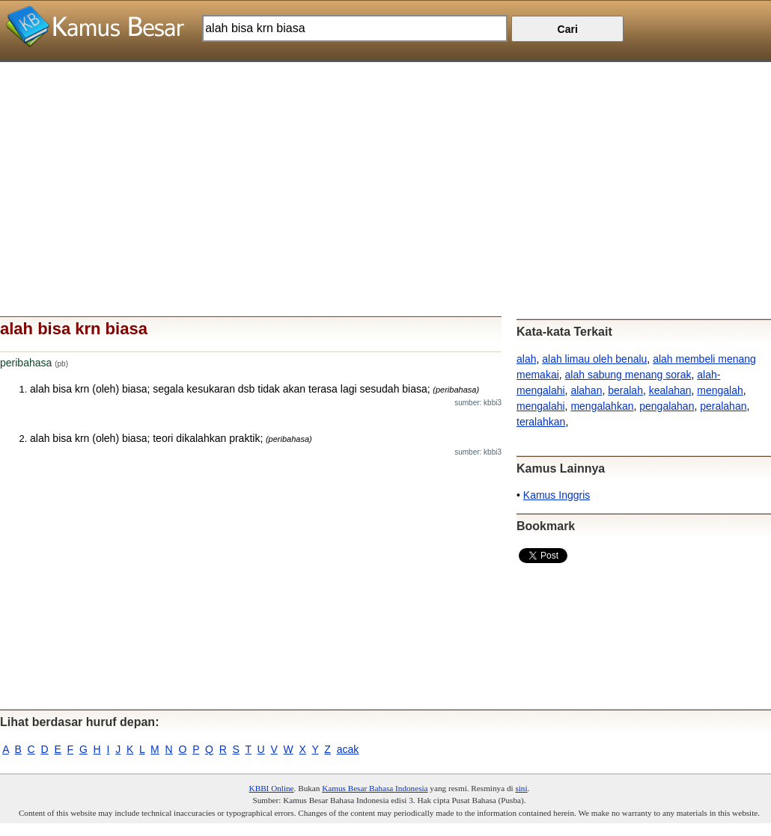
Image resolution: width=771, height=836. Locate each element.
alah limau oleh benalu (594, 359)
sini (521, 788)
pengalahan (666, 406)
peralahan (723, 406)
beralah (625, 390)
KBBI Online (271, 788)
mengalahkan (601, 406)
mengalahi (540, 406)
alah (526, 359)
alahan (586, 390)
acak (348, 749)
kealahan (670, 390)
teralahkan (540, 422)
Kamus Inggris (556, 495)
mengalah (720, 390)
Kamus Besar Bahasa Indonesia (374, 788)
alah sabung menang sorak (628, 375)
